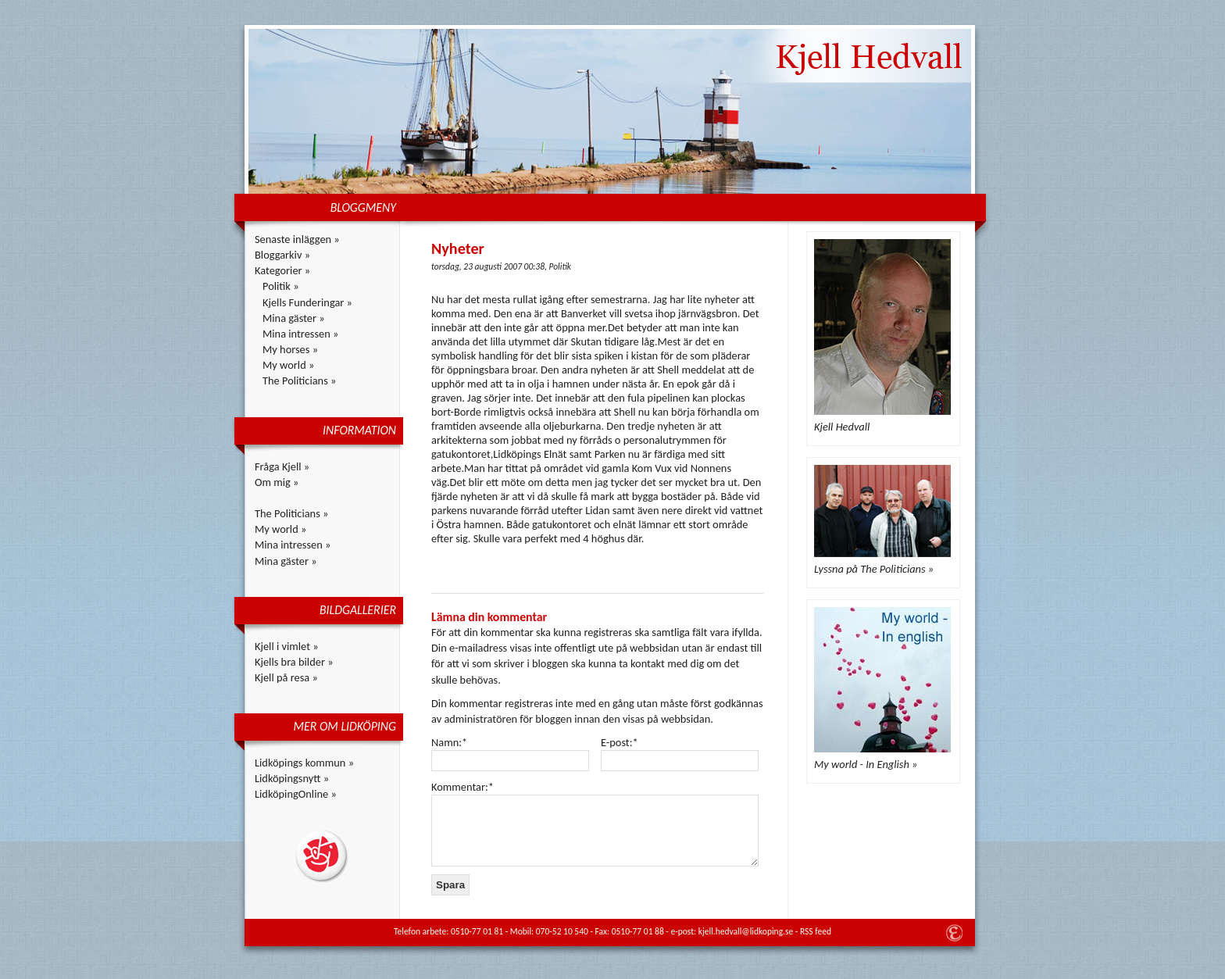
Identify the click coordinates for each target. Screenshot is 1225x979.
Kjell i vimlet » (287, 646)
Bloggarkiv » (282, 255)
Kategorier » (282, 270)
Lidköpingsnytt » (292, 778)
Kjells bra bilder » (294, 662)
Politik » (280, 286)
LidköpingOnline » (296, 794)
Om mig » (276, 482)
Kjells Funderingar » (307, 302)
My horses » (290, 349)
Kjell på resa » (286, 677)
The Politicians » (299, 380)
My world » (288, 365)
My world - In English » (865, 764)
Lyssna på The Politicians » (874, 569)
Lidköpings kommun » (304, 763)
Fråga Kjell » (282, 466)
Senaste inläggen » (297, 239)
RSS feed (815, 931)
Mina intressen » (300, 334)
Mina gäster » (293, 318)
